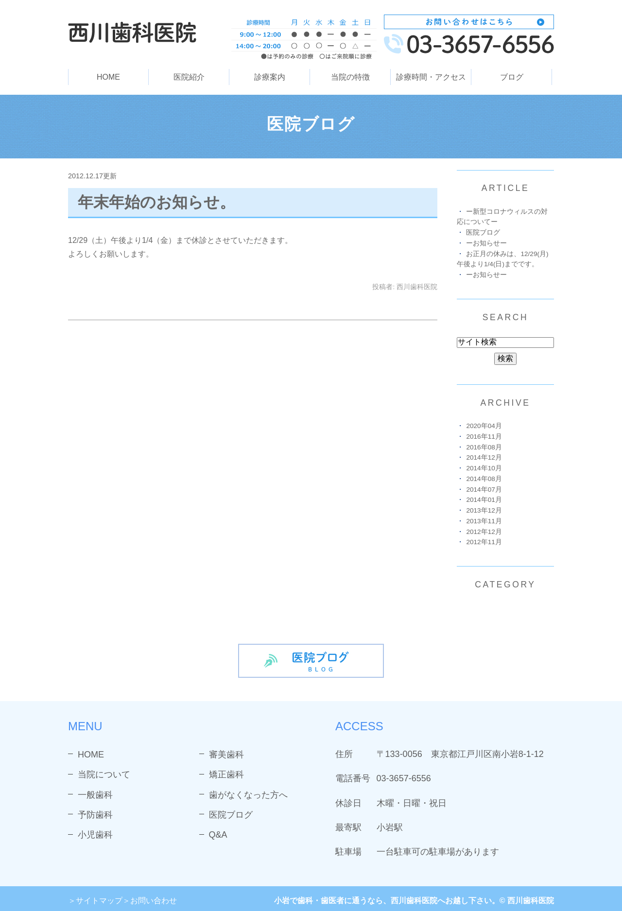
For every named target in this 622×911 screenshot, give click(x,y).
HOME (108, 77)
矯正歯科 (226, 774)
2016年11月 (483, 436)
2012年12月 (483, 531)
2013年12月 (483, 510)
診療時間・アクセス (431, 77)
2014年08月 (483, 478)
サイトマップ (99, 900)
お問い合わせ (153, 900)
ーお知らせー (486, 243)
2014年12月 (483, 457)
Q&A (218, 835)
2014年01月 (483, 499)
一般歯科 (95, 795)
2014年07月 (483, 489)
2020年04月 (483, 426)
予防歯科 (95, 815)
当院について (104, 774)
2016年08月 (483, 447)
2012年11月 (483, 542)
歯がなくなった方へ (248, 795)
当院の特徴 (350, 77)
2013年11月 (483, 521)
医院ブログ (483, 232)
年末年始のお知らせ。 (156, 202)
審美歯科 (226, 754)
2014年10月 (483, 468)
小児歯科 (95, 835)
